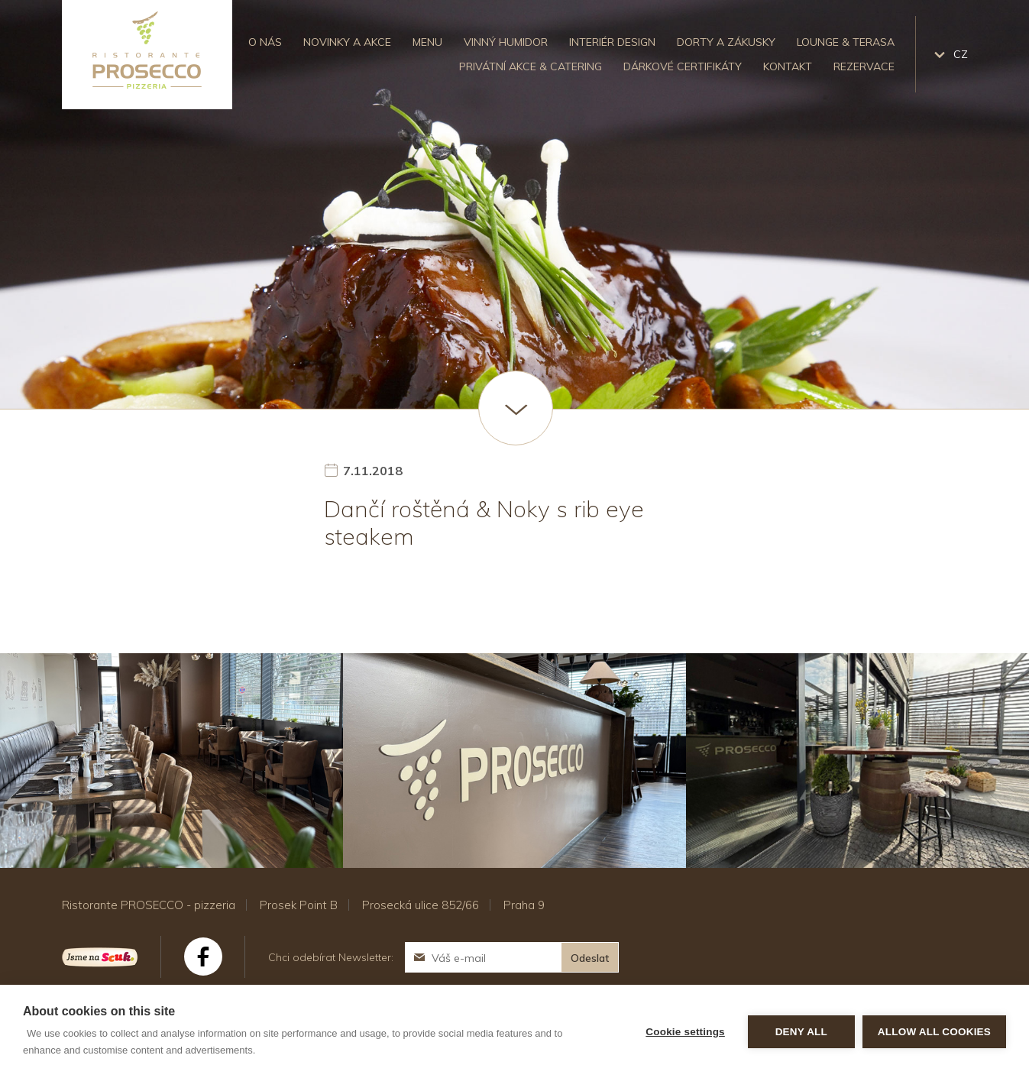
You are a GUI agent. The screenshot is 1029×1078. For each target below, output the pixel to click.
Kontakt (787, 66)
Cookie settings (685, 1032)
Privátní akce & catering (530, 66)
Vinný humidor (506, 42)
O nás (265, 42)
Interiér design (612, 42)
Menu (427, 42)
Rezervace (864, 66)
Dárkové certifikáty (682, 66)
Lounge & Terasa (846, 42)
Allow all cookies (934, 1032)
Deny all (801, 1032)
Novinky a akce (347, 42)
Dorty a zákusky (726, 42)
